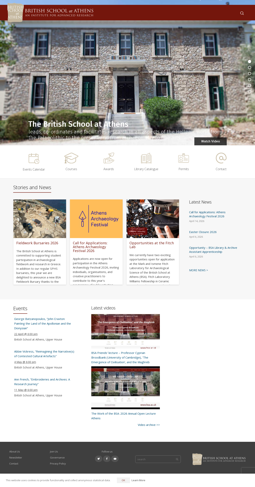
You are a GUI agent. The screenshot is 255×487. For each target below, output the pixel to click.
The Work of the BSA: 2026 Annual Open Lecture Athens (123, 416)
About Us (14, 451)
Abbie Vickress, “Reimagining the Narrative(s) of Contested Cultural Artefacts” (44, 353)
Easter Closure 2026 (203, 232)
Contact (221, 169)
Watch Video (210, 141)
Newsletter (15, 457)
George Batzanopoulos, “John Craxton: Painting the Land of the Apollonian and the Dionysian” (42, 323)
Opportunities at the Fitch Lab (151, 245)
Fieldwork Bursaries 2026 (37, 243)
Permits (183, 169)
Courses (71, 169)
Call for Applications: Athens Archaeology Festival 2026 (90, 247)
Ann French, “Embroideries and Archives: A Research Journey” (42, 381)
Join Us (54, 451)
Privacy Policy (58, 463)
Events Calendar (34, 169)
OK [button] (123, 480)
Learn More (138, 480)
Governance (57, 457)
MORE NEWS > (198, 270)
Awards (108, 169)
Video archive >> (149, 425)
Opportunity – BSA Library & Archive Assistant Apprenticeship (213, 250)
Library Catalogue (146, 169)
